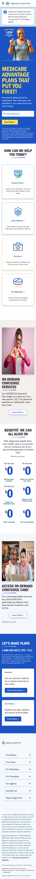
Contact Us (11, 790)
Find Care (10, 762)
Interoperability (6, 872)
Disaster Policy (30, 870)
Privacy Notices (13, 868)
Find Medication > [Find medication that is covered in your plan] (18, 292)
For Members (12, 769)
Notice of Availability (20, 870)
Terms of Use (22, 868)
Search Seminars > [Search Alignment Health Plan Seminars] (16, 690)
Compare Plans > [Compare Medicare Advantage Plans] (18, 183)
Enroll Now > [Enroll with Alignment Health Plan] (13, 719)
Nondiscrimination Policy (8, 870)
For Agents (11, 783)
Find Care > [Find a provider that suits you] (18, 256)
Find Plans (11, 755)
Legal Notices (5, 868)
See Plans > (9, 122)
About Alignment (14, 797)
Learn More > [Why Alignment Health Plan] (18, 412)
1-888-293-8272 (11, 650)
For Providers (12, 776)
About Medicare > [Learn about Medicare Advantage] (18, 221)
